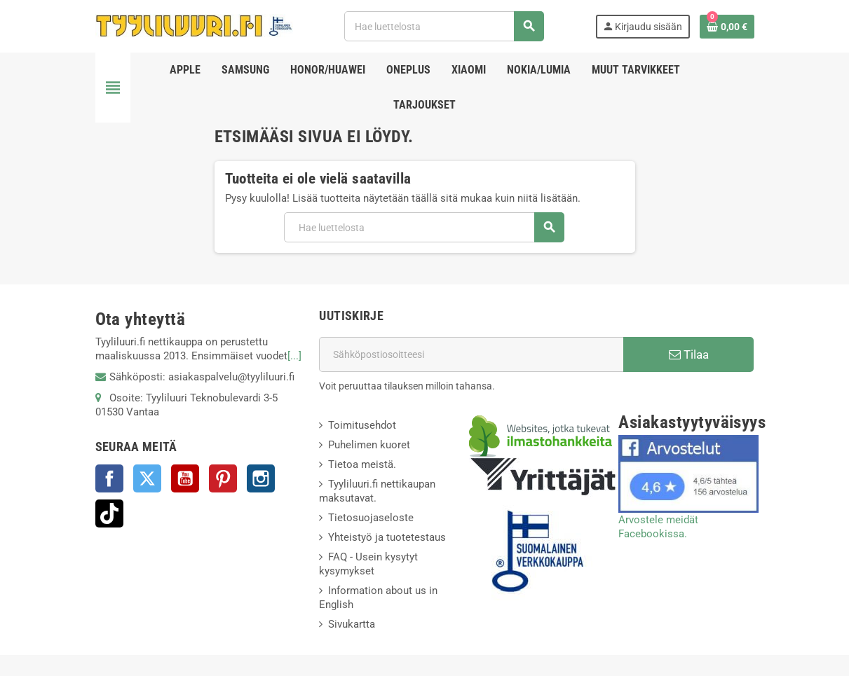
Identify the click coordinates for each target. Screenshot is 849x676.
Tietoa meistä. (362, 464)
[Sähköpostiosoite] (471, 354)
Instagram (261, 478)
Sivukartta (351, 624)
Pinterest (223, 478)
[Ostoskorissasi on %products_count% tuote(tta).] (727, 27)
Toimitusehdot (362, 425)
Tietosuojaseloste (371, 517)
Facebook (109, 478)
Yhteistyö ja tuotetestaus (387, 537)
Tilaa (689, 354)
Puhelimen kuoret (369, 445)
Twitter (147, 478)
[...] (294, 356)
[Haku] (443, 26)
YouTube (185, 478)
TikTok (109, 513)
